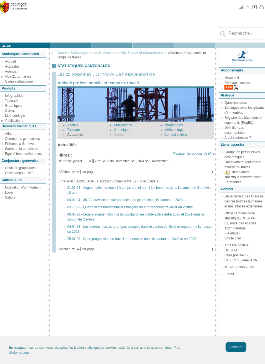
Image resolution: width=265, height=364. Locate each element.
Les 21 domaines (104, 53)
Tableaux (11, 101)
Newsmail (231, 78)
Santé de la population (21, 149)
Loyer (9, 192)
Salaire (10, 197)
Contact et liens (176, 135)
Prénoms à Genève (19, 144)
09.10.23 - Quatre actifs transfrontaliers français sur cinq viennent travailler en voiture (130, 207)
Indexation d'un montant (23, 187)
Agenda (10, 71)
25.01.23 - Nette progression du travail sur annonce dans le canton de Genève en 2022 (131, 239)
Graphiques (13, 106)
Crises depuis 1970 (19, 173)
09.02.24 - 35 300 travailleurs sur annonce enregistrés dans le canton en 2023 (125, 200)
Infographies (14, 96)
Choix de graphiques (20, 168)
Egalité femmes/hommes (23, 154)
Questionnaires (235, 103)
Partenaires (232, 182)
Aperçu (72, 125)
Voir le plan (232, 238)
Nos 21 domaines (18, 76)
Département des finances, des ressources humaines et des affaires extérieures (244, 201)
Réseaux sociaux (237, 83)
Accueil (10, 61)
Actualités (12, 66)
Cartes (10, 111)
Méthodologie (15, 116)
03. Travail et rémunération (143, 53)
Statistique (79, 53)
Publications (14, 121)
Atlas (8, 134)
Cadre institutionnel (19, 81)
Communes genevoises (22, 139)
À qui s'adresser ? (237, 138)
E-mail (229, 274)
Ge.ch (62, 53)
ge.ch (6, 46)
